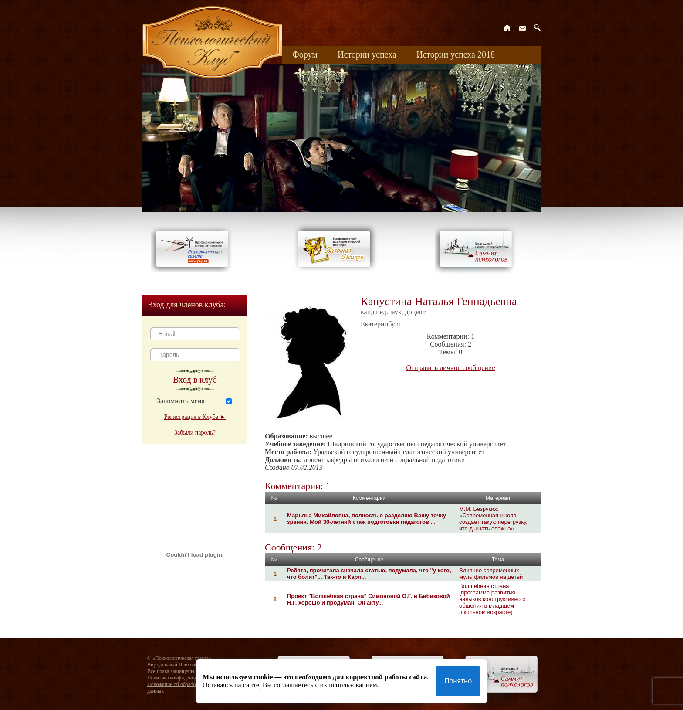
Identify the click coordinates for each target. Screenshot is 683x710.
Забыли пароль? (195, 432)
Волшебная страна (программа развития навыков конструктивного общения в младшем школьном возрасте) (492, 599)
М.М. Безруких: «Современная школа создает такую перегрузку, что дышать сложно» (493, 519)
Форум (305, 54)
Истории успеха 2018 (455, 54)
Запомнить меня (181, 400)
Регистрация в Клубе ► (195, 417)
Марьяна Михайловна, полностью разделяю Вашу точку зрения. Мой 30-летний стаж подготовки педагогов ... (366, 518)
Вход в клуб (195, 379)
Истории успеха (367, 54)
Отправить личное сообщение (450, 367)
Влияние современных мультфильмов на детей (491, 573)
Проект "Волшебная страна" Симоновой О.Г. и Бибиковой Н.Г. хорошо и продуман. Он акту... (368, 599)
